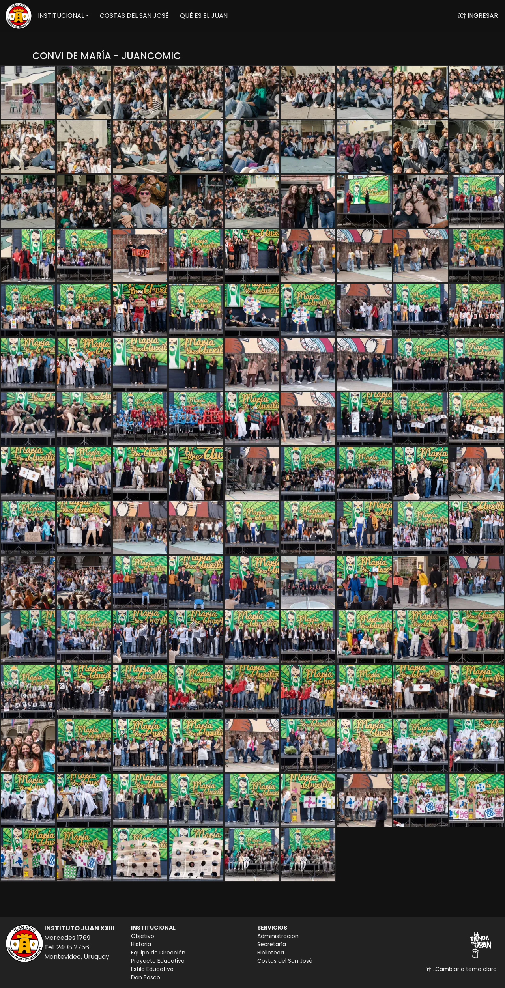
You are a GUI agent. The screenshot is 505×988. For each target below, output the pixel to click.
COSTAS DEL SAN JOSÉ (134, 15)
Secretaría (271, 944)
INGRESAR (478, 15)
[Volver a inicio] (18, 16)
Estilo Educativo (152, 969)
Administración (278, 936)
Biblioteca (270, 952)
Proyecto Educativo (158, 961)
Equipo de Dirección (158, 952)
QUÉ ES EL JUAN (204, 15)
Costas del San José (284, 961)
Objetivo (142, 936)
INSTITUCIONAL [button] (61, 15)
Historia (141, 944)
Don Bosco (145, 977)
